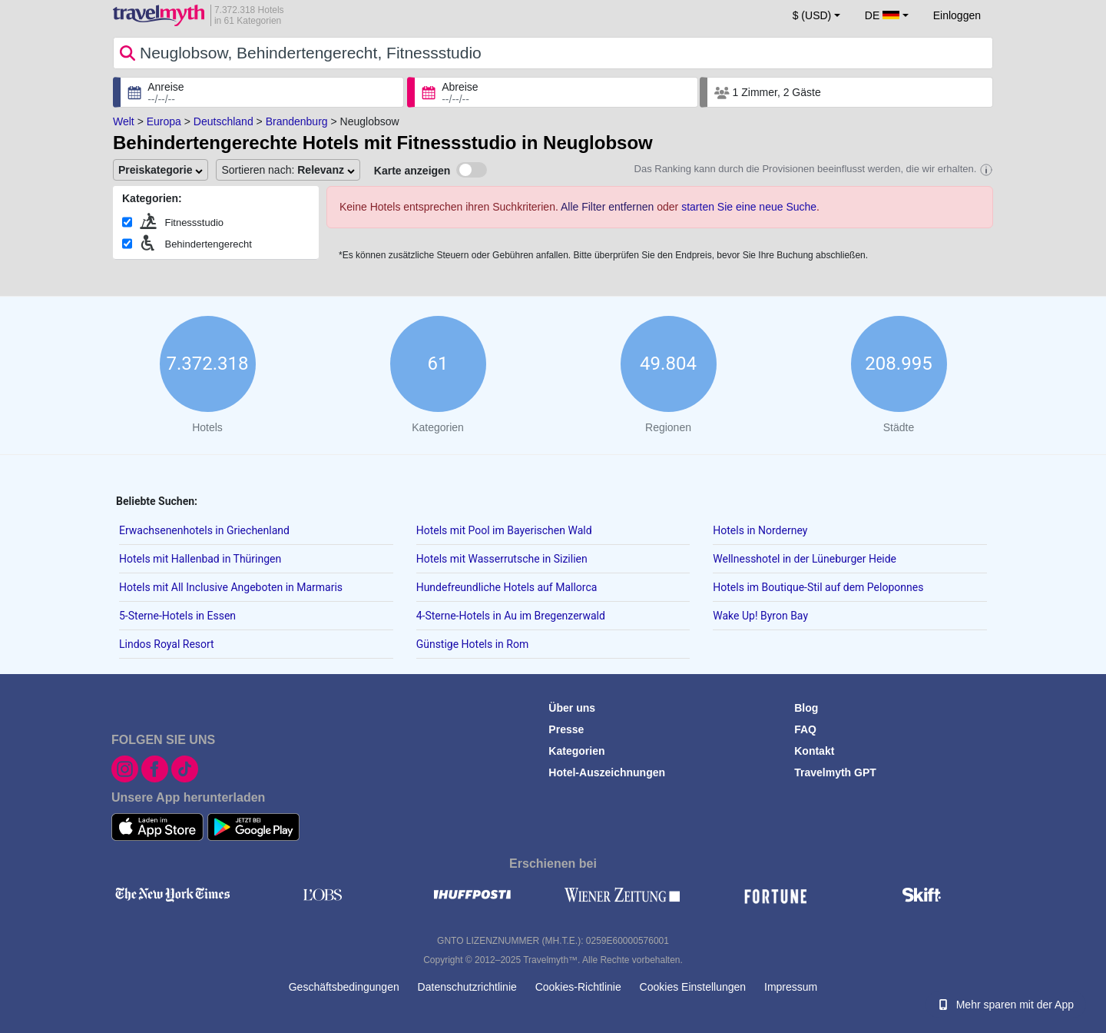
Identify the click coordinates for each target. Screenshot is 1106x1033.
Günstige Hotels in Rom (472, 644)
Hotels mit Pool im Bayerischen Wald (504, 530)
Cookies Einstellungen (693, 987)
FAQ (805, 729)
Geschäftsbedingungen (344, 987)
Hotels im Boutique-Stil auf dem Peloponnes (818, 587)
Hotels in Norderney (760, 530)
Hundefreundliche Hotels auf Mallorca (507, 587)
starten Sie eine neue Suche (748, 207)
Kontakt (814, 751)
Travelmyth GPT (835, 772)
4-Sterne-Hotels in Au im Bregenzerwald (510, 616)
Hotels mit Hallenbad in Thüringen (200, 559)
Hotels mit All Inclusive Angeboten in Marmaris (231, 587)
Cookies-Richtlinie (578, 987)
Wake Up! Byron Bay (760, 616)
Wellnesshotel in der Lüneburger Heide (804, 559)
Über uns (571, 708)
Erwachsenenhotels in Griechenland (204, 530)
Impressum (790, 987)
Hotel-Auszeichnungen (606, 772)
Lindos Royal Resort (166, 644)
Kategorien (576, 751)
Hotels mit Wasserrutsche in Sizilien (502, 559)
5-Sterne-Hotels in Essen (177, 616)
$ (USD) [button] (812, 15)
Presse (566, 729)
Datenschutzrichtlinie (467, 987)
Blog (806, 708)
